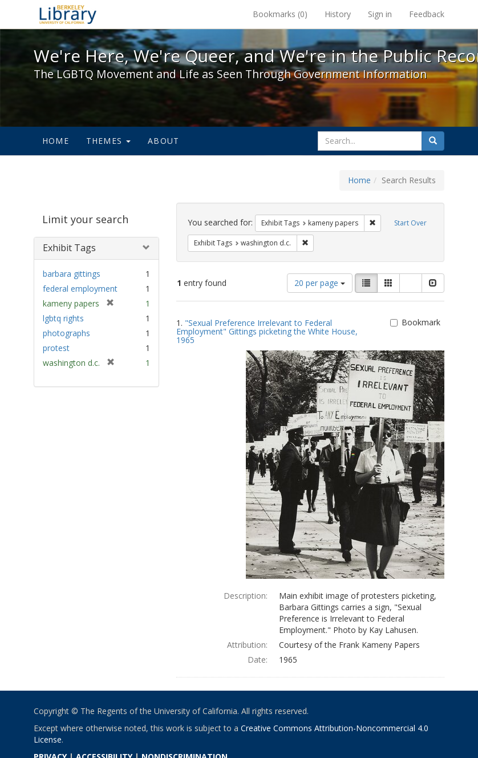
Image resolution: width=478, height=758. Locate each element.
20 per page (319, 282)
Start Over (410, 223)
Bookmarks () (280, 14)
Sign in (380, 14)
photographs (66, 333)
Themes (108, 140)
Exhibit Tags (69, 247)
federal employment (80, 288)
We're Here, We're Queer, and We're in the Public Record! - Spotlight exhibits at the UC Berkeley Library (68, 14)
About (163, 140)
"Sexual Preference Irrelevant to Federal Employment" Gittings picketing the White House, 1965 (267, 331)
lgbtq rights (63, 318)
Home (55, 140)
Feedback (426, 14)
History (338, 14)
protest (56, 347)
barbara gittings (71, 273)
